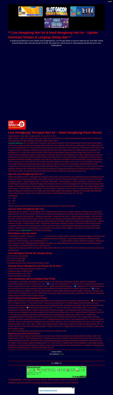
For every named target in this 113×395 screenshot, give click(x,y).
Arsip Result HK (26, 230)
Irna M (61, 354)
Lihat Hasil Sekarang (15, 143)
